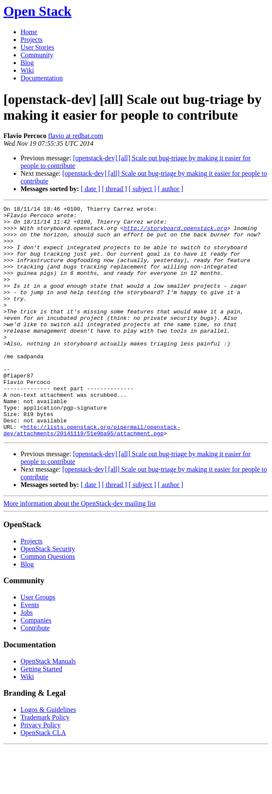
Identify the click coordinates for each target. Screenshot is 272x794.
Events (30, 651)
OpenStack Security (48, 595)
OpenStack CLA (43, 778)
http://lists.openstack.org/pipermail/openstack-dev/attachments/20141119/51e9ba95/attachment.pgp (91, 475)
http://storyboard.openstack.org (175, 233)
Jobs (27, 658)
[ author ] (170, 188)
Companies (36, 666)
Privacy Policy (41, 771)
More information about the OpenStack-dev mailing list (79, 549)
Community (37, 55)
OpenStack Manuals (48, 707)
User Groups (38, 643)
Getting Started (41, 715)
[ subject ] (142, 188)
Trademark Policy (45, 763)
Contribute (35, 674)
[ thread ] (114, 188)
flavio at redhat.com (75, 135)
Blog (27, 62)
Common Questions (48, 602)
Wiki (27, 70)
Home (29, 31)
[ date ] (90, 188)
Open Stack (37, 11)
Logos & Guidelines (48, 755)
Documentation (42, 78)
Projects (32, 39)
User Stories (37, 47)
